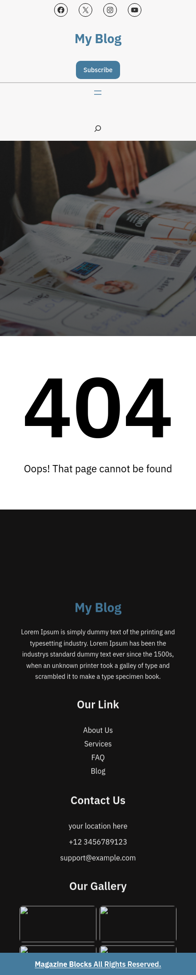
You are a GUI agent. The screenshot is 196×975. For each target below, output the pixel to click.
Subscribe (98, 70)
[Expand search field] (97, 128)
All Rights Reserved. (98, 964)
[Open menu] (97, 92)
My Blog (98, 38)
